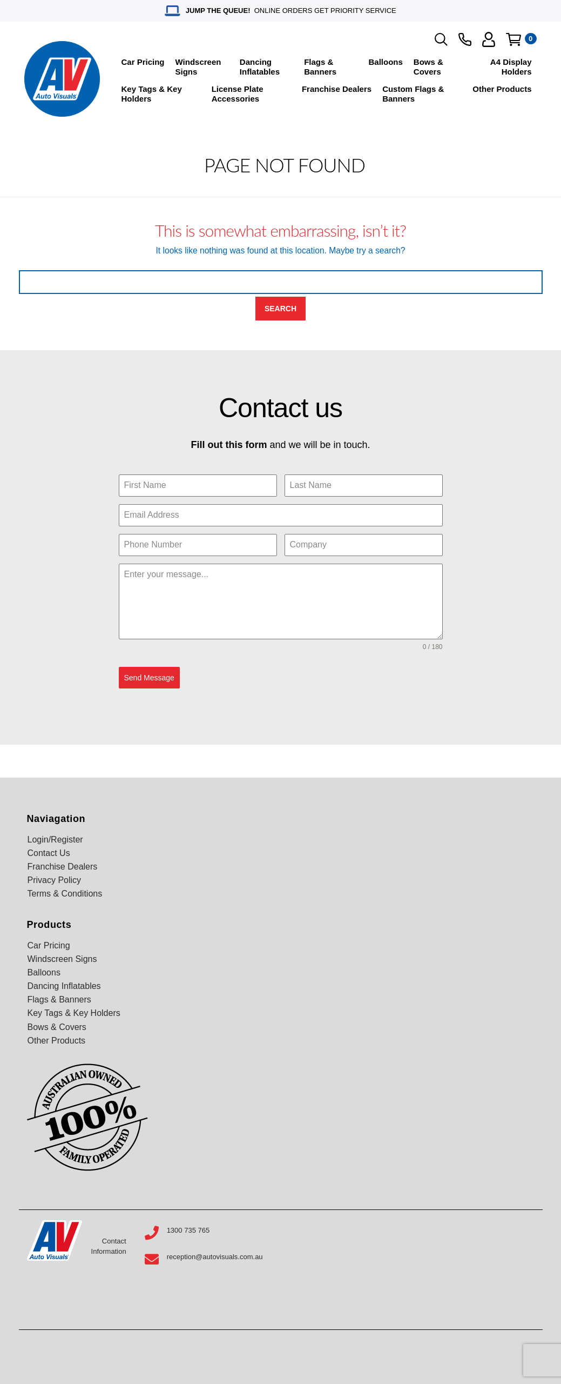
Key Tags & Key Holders (151, 93)
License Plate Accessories (237, 93)
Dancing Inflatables (260, 66)
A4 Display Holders (511, 66)
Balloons (386, 61)
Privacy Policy (55, 880)
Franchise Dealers (336, 88)
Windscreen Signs (198, 66)
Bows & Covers (428, 66)
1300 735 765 (188, 1230)
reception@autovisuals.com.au (215, 1257)
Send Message (149, 677)
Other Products (501, 88)
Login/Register (55, 839)
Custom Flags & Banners (413, 93)
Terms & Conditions (65, 893)
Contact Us (49, 853)
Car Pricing (143, 61)
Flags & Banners (320, 66)
